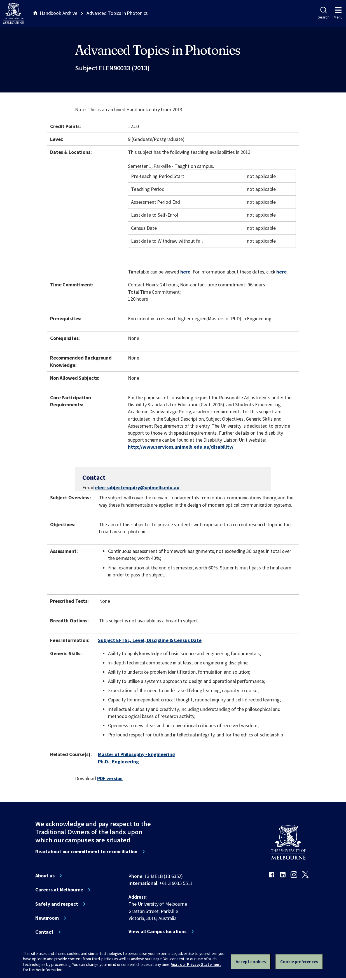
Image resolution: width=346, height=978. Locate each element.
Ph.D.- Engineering (118, 761)
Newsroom (47, 918)
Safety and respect (56, 904)
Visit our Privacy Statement (196, 964)
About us (45, 876)
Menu (338, 13)
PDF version (110, 778)
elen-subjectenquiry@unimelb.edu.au (137, 487)
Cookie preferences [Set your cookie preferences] (299, 961)
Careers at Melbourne (59, 890)
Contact (44, 932)
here (185, 271)
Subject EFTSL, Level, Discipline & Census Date (150, 640)
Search (323, 13)
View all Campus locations (157, 931)
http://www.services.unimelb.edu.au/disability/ (180, 447)
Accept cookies (251, 961)
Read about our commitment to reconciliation (86, 852)
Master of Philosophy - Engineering (136, 754)
